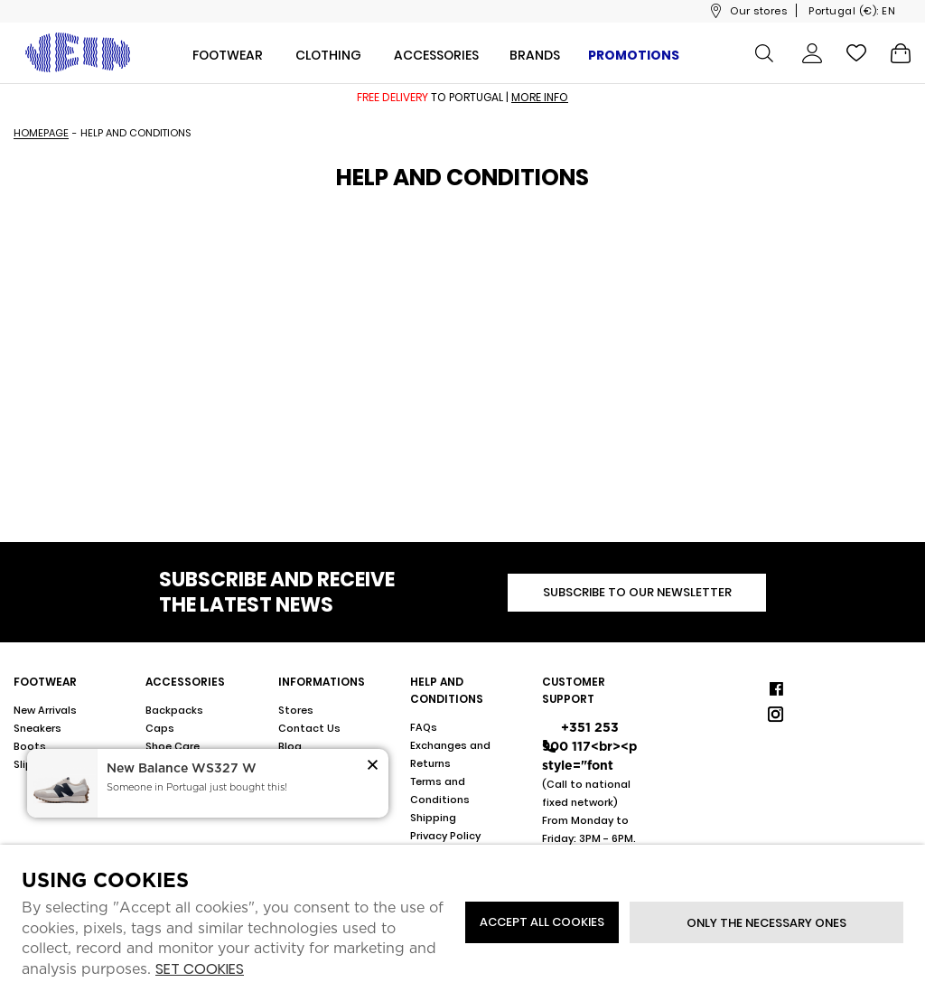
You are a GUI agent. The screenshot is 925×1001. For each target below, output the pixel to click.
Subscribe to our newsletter (637, 592)
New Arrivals (45, 710)
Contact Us (309, 728)
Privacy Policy (445, 835)
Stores (295, 710)
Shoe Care (172, 746)
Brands (534, 55)
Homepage (41, 133)
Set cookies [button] (199, 970)
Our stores (758, 11)
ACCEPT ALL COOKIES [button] (542, 922)
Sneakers (37, 728)
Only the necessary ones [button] (766, 922)
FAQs (423, 727)
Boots (30, 746)
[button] (372, 767)
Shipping (433, 817)
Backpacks (174, 710)
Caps (159, 728)
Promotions (633, 55)
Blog (290, 746)
